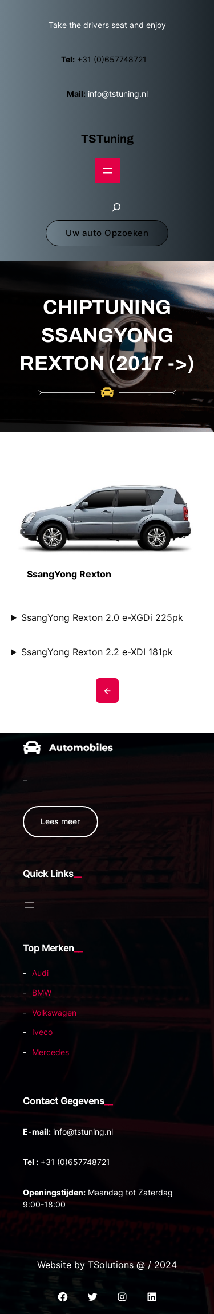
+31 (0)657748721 (104, 59)
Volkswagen (54, 1012)
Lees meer (60, 821)
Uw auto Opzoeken (107, 232)
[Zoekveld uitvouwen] (116, 207)
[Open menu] (107, 170)
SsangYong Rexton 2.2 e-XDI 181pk (97, 652)
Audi (40, 973)
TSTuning (107, 138)
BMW (41, 992)
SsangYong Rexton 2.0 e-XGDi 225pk (102, 617)
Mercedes (50, 1052)
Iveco (42, 1032)
